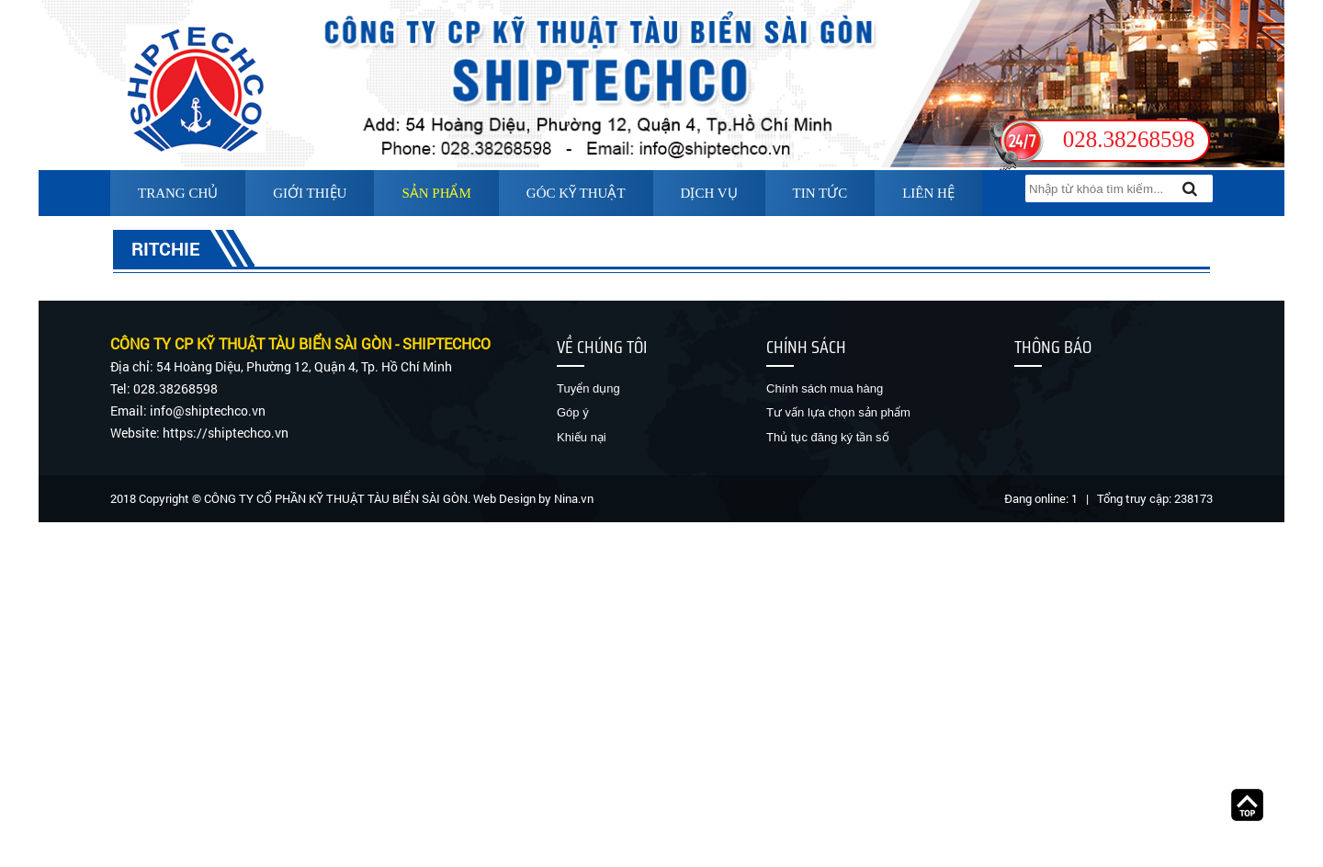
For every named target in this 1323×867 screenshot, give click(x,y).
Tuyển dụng (588, 388)
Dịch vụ (709, 193)
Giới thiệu (309, 193)
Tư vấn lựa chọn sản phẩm (838, 412)
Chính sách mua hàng (824, 388)
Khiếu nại (581, 437)
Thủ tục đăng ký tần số (827, 437)
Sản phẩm (435, 193)
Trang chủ (178, 193)
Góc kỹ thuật (576, 193)
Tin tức (820, 193)
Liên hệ (928, 193)
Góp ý (573, 412)
